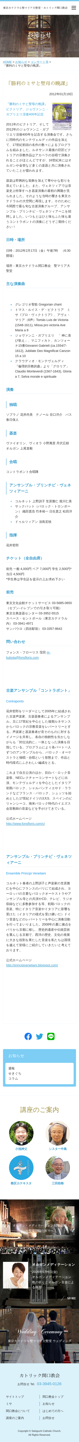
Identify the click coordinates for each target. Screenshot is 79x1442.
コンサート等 (40, 62)
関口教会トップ (53, 1396)
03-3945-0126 (49, 1384)
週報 (11, 1068)
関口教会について (18, 1411)
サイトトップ (15, 1396)
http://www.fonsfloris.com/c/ (25, 824)
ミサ (9, 1403)
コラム (13, 1078)
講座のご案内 (15, 1418)
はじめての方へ (53, 1411)
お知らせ (21, 62)
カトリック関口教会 (39, 1375)
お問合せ (49, 1418)
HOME (7, 62)
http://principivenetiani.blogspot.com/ (32, 965)
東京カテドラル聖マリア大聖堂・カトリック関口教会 (35, 8)
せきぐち (15, 1073)
